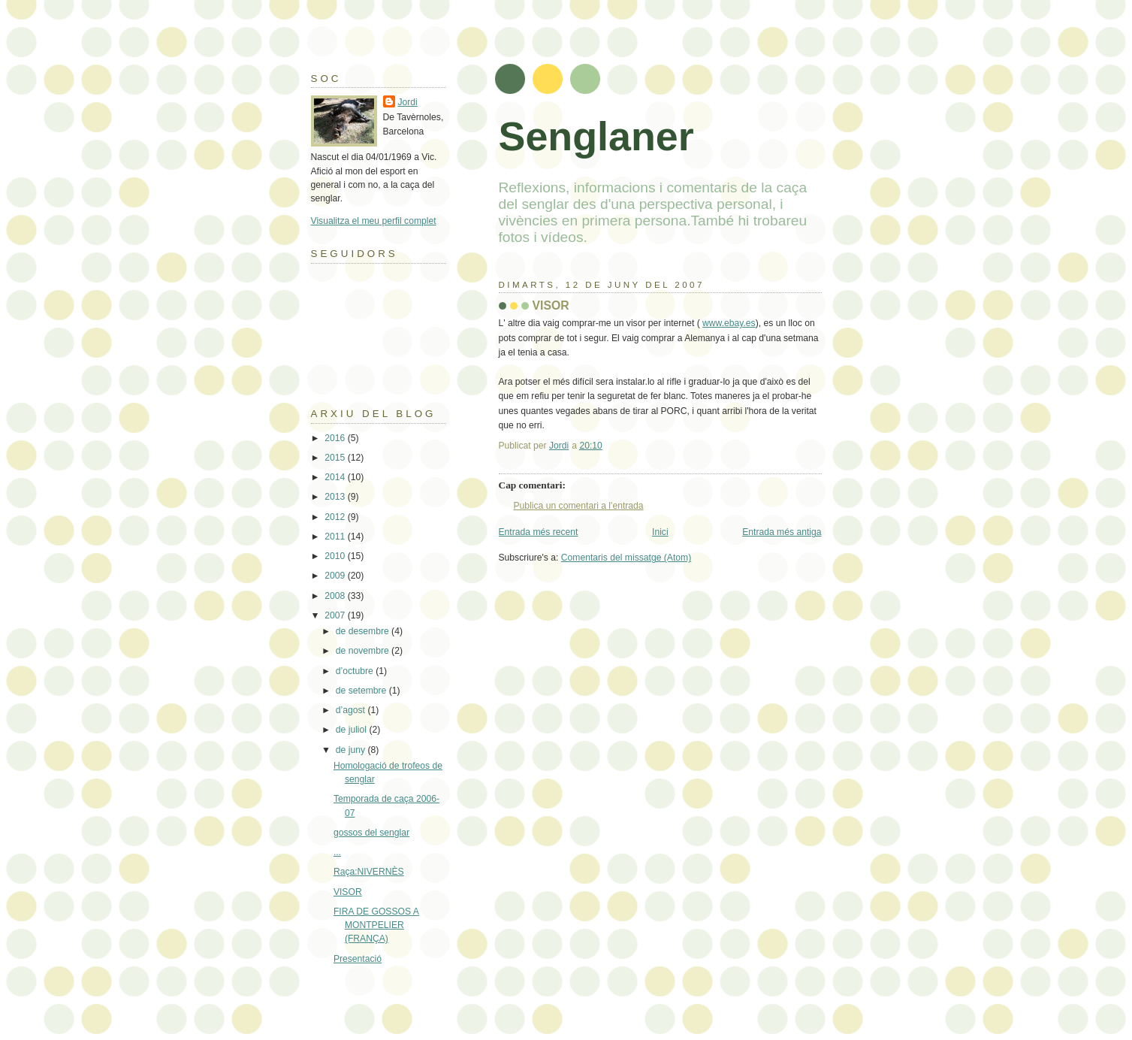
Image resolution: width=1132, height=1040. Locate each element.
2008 (336, 596)
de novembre (363, 650)
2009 (336, 575)
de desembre (363, 631)
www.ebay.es (729, 323)
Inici (660, 532)
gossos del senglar (371, 832)
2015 (336, 457)
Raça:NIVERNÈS (369, 871)
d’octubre (356, 671)
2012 (336, 517)
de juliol (353, 729)
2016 (336, 438)
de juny (352, 750)
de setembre (362, 690)
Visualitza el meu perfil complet (373, 221)
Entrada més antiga (781, 532)
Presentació (358, 959)
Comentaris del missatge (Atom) (626, 557)
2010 (336, 556)
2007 (336, 615)
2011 (336, 536)
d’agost (352, 710)
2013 (336, 496)
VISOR (348, 892)
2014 (336, 477)
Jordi (408, 102)
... (337, 852)
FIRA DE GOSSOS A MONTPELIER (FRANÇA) (376, 925)
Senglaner (596, 136)
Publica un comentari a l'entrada (579, 505)
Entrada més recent (538, 532)
